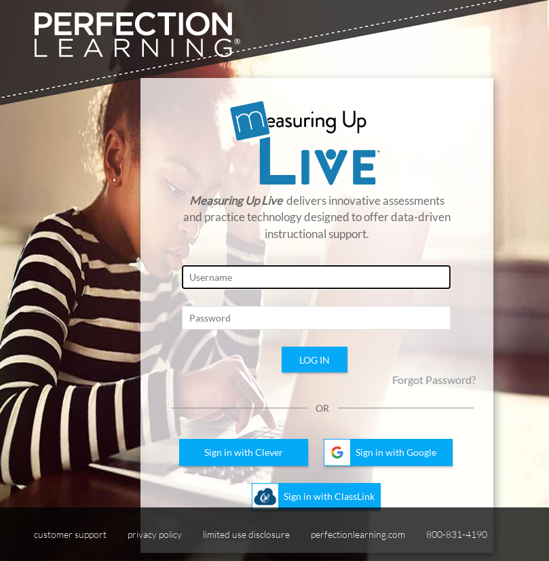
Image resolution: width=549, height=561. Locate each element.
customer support (70, 534)
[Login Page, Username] (316, 277)
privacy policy (155, 534)
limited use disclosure (246, 534)
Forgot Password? (434, 379)
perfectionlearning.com (358, 534)
